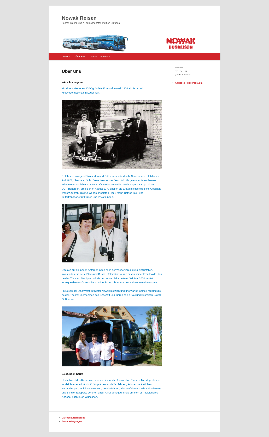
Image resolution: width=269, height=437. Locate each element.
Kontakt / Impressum (101, 56)
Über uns (80, 56)
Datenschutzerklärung (73, 417)
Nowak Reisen (79, 18)
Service (66, 56)
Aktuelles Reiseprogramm (188, 83)
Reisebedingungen (72, 421)
